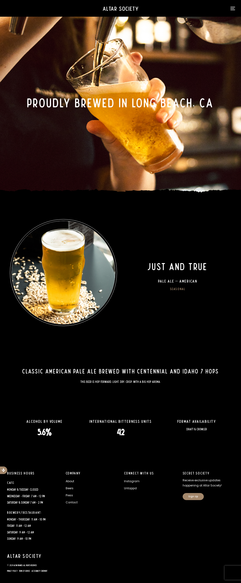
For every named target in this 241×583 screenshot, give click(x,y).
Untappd (130, 488)
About (70, 481)
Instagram (132, 481)
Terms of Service (24, 571)
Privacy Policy (12, 571)
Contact (72, 502)
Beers (69, 488)
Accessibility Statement (39, 571)
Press (69, 495)
